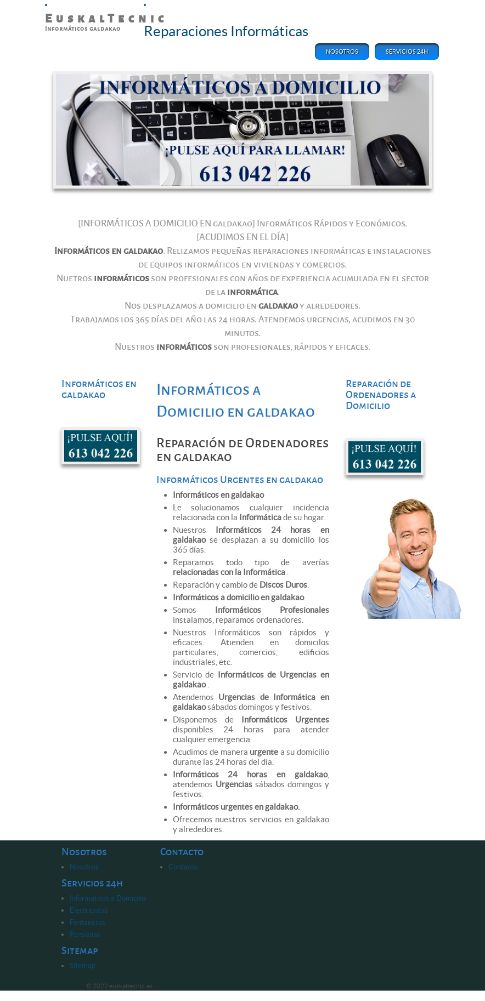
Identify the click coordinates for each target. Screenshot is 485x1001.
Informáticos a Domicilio (107, 898)
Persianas (85, 934)
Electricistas (89, 910)
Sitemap (82, 966)
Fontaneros (87, 922)
